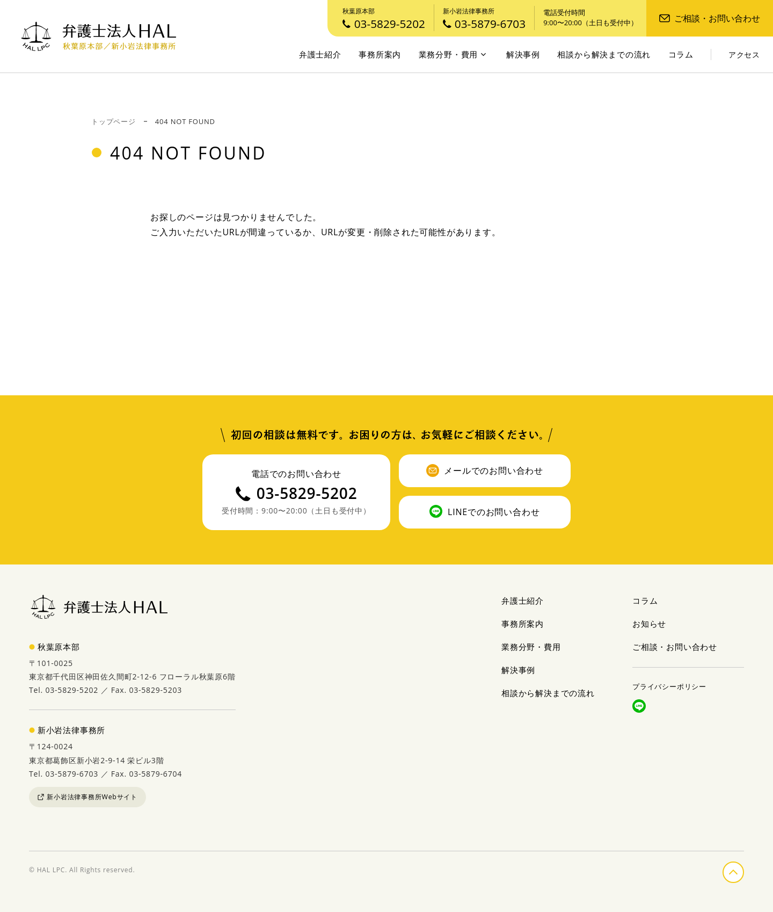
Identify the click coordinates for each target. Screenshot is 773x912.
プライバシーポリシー (669, 686)
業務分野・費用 (452, 54)
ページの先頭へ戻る (743, 870)
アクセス (744, 55)
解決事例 (523, 54)
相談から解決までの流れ (604, 54)
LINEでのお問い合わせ (484, 511)
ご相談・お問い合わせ (709, 18)
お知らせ (649, 623)
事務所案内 (380, 54)
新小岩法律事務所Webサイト (87, 796)
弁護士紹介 (320, 54)
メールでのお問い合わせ (484, 470)
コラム (681, 54)
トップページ (113, 121)
